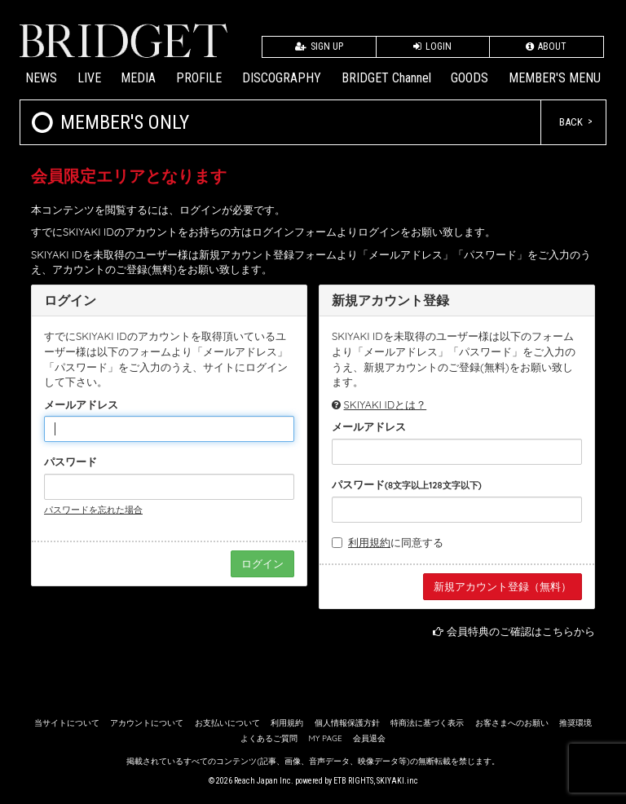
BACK (571, 122)
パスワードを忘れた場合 (93, 509)
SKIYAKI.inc (397, 780)
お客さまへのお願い (512, 723)
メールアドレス (81, 404)
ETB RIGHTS (353, 780)
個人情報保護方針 (347, 723)
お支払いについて (227, 723)
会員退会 (369, 738)
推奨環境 (575, 723)
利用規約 (369, 542)
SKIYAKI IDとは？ (385, 404)
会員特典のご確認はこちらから (521, 631)
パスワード (70, 461)
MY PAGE (325, 738)
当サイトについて (66, 723)
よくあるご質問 (269, 738)
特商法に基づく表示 (427, 723)
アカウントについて (146, 723)
